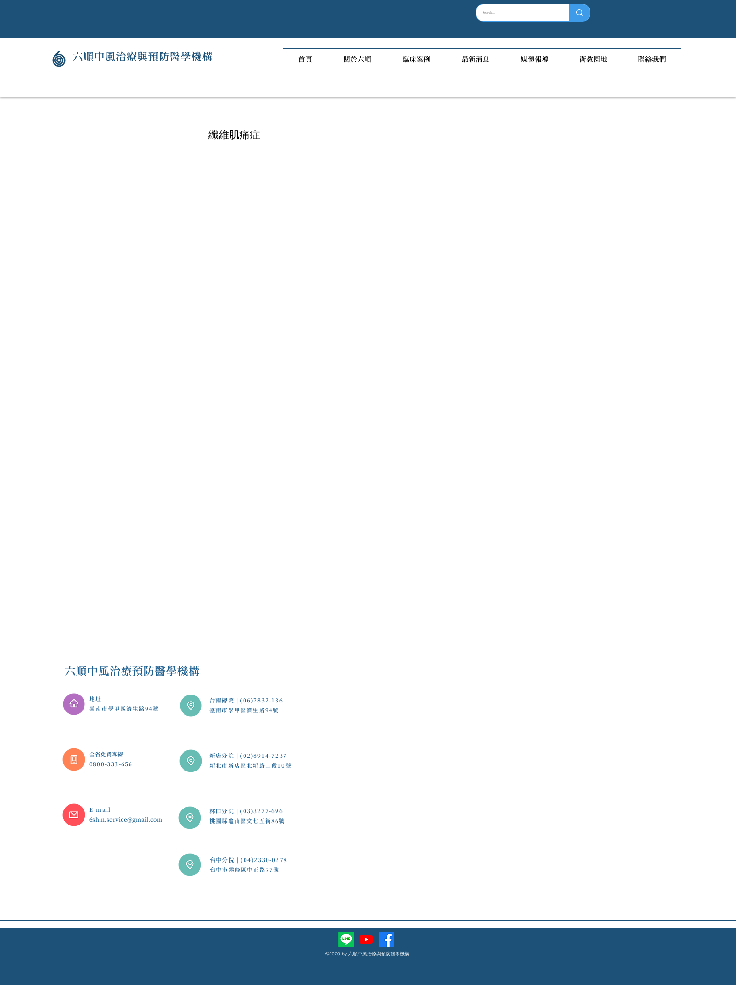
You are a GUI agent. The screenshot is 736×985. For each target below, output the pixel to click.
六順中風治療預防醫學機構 (131, 671)
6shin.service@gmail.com (125, 819)
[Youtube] (366, 939)
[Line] (346, 939)
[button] (357, 59)
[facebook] (386, 939)
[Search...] (516, 12)
